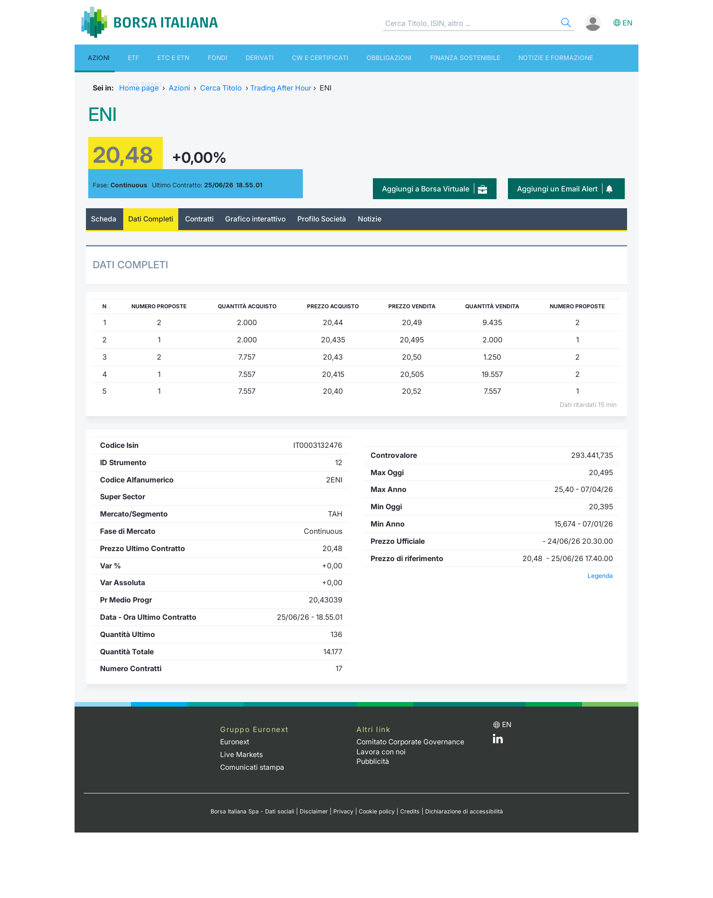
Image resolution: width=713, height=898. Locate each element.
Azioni (90, 58)
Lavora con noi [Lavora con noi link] (381, 751)
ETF (116, 58)
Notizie (377, 219)
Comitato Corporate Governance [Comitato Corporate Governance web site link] (412, 742)
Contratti (202, 219)
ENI (104, 113)
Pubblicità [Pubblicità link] (373, 761)
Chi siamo (541, 58)
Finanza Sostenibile (394, 58)
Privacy (342, 811)
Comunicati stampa (253, 767)
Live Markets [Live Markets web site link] (241, 754)
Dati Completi (152, 219)
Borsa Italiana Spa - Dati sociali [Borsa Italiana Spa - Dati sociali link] (250, 811)
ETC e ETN (147, 58)
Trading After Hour (281, 87)
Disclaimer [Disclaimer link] (313, 811)
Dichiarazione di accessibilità (465, 811)
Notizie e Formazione (477, 58)
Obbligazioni (327, 58)
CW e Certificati (267, 58)
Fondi (182, 58)
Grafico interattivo (260, 219)
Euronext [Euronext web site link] (235, 742)
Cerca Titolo (221, 87)
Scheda (104, 219)
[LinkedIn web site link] (498, 741)
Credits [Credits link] (410, 811)
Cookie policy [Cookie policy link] (376, 811)
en (628, 22)
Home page (139, 87)
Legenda (600, 576)
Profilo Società (328, 219)
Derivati (215, 58)
